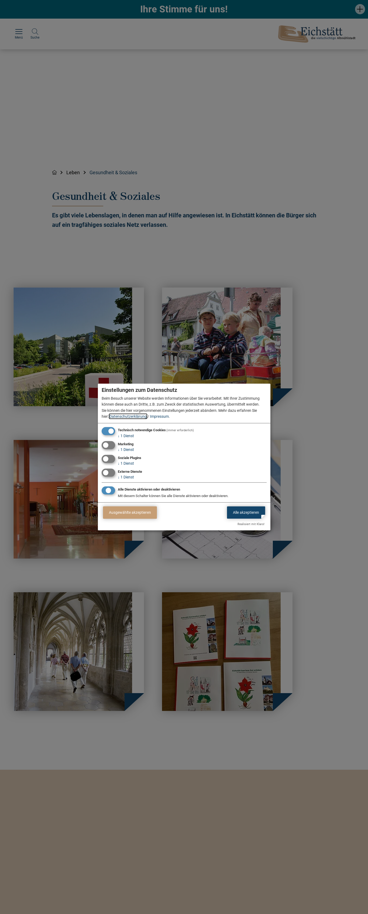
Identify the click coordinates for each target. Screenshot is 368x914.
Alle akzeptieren (246, 512)
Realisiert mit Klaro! (251, 524)
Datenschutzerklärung (128, 416)
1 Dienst (126, 436)
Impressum (159, 416)
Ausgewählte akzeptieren (130, 512)
